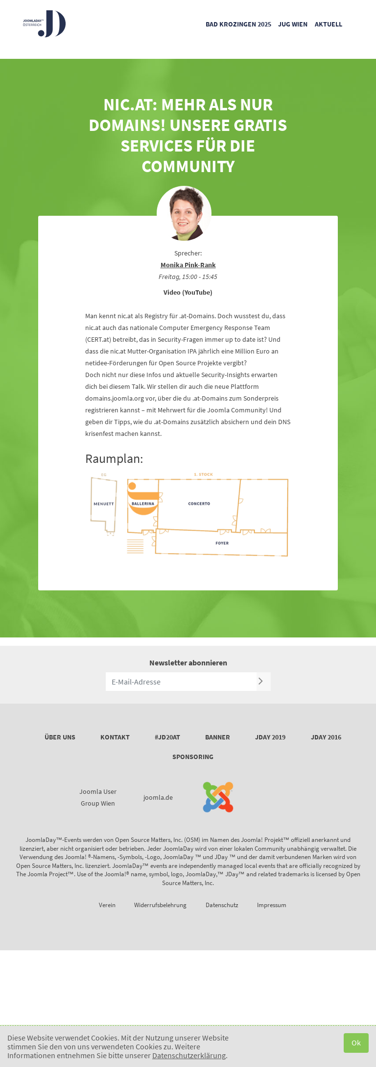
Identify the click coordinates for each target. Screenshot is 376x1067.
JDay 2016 (326, 737)
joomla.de (158, 797)
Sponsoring (192, 756)
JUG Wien (292, 24)
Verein (107, 905)
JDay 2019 (270, 737)
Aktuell (328, 24)
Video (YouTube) (188, 292)
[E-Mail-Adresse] (181, 681)
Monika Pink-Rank (188, 264)
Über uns (60, 737)
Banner (217, 737)
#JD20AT (167, 737)
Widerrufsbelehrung (160, 905)
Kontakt (115, 737)
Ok (356, 1042)
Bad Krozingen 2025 (238, 24)
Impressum (271, 905)
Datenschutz (222, 905)
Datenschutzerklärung (189, 1055)
